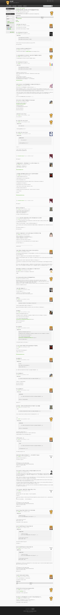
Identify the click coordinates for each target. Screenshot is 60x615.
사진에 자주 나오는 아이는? (21, 113)
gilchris (19, 234)
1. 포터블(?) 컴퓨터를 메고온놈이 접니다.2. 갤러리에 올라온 (27, 173)
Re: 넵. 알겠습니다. (19, 373)
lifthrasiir (19, 85)
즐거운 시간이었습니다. (20, 207)
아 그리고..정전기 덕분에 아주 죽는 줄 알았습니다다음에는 (27, 345)
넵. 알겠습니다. (19, 358)
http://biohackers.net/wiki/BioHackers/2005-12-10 (23, 319)
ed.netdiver (19, 133)
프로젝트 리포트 (28, 51)
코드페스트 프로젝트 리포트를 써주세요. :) (24, 48)
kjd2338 (19, 511)
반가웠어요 (18, 310)
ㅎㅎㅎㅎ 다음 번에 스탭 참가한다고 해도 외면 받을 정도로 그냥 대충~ (29, 217)
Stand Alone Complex (21, 200)
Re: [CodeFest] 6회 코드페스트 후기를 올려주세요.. (25, 277)
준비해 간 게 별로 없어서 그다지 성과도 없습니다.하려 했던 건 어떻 (28, 233)
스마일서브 (32, 609)
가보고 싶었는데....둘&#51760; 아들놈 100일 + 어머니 (26, 489)
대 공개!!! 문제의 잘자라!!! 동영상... (22, 575)
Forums (18, 8)
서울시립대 (32, 608)
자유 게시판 (23, 8)
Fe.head (19, 289)
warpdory (19, 456)
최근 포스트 (8, 10)
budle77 (19, 56)
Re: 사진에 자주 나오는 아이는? (22, 120)
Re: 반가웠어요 (19, 326)
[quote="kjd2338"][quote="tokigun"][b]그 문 (24, 526)
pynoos (19, 164)
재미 (20, 8)
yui (18, 278)
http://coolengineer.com (19, 169)
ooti (18, 101)
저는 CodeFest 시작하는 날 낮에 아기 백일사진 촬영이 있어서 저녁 (28, 470)
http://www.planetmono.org (20, 354)
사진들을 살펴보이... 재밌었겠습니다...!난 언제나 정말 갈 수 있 (27, 163)
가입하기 (8, 21)
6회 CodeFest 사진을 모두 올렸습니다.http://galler (25, 100)
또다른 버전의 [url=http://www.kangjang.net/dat (25, 588)
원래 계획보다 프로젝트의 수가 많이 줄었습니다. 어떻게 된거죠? (28, 268)
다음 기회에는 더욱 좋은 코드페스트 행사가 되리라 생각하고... (27, 250)
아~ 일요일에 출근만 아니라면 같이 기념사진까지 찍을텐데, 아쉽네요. (29, 55)
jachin (19, 25)
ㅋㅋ (17, 417)
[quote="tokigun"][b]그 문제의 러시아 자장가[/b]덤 (25, 510)
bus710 (19, 33)
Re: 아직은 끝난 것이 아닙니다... (22, 32)
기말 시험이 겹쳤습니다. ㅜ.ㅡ (21, 288)
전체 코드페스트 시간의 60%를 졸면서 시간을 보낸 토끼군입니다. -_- (28, 84)
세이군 (18, 11)
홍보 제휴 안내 (12, 32)
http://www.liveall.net (19, 80)
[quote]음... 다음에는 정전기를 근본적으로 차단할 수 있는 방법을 (28, 405)
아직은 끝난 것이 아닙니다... (21, 24)
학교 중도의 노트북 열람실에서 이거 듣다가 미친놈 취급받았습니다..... (29, 596)
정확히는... (18, 297)
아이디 (8, 16)
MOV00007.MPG (19, 18)
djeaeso (19, 63)
